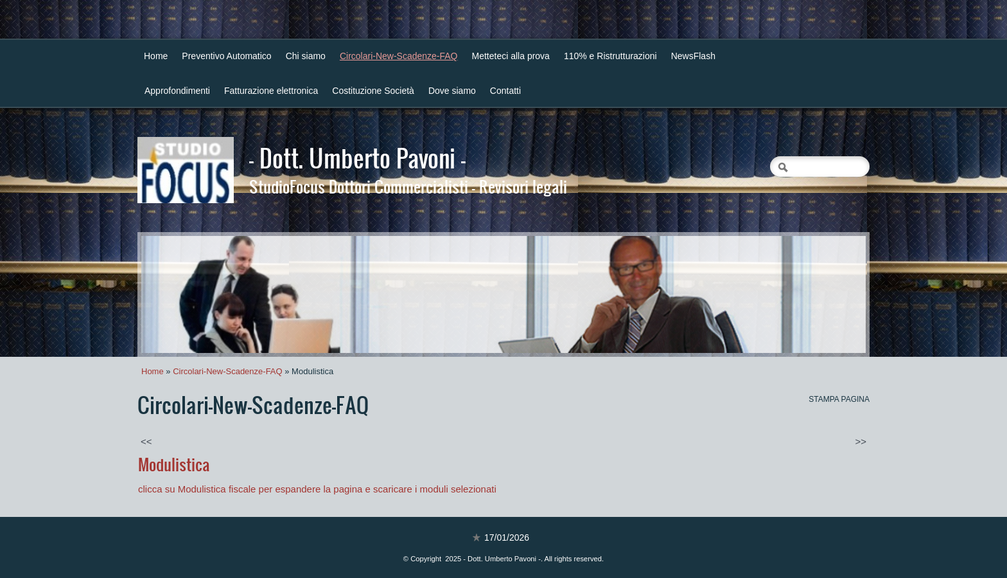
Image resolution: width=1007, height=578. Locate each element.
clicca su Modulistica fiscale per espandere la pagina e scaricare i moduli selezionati (318, 488)
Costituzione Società (373, 91)
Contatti (505, 91)
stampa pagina (839, 399)
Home (156, 56)
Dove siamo (452, 91)
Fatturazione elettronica (271, 91)
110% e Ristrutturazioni (610, 56)
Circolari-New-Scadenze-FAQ (399, 56)
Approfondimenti (177, 91)
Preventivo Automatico (226, 56)
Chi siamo (306, 56)
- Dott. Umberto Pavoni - (357, 157)
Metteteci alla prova (511, 56)
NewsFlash (693, 56)
